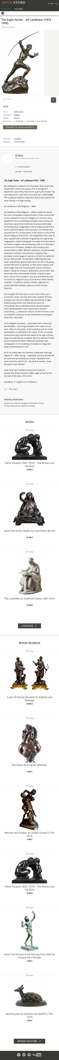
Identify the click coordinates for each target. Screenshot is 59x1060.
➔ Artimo (17, 139)
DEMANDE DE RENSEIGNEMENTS (20, 127)
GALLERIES (19, 9)
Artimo (19, 155)
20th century (13, 389)
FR (49, 3)
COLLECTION (27, 172)
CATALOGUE (5, 9)
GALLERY (18, 172)
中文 (56, 3)
